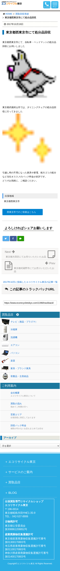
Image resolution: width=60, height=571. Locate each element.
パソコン (15, 353)
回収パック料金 (35, 427)
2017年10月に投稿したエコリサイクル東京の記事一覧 (30, 282)
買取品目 (10, 314)
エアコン (15, 345)
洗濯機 (14, 337)
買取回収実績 (22, 14)
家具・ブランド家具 (21, 368)
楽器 (13, 360)
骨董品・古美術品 (19, 376)
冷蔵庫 (14, 329)
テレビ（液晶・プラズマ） (24, 321)
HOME (8, 14)
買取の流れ (35, 405)
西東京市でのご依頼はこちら (21, 212)
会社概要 (35, 394)
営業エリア (35, 416)
